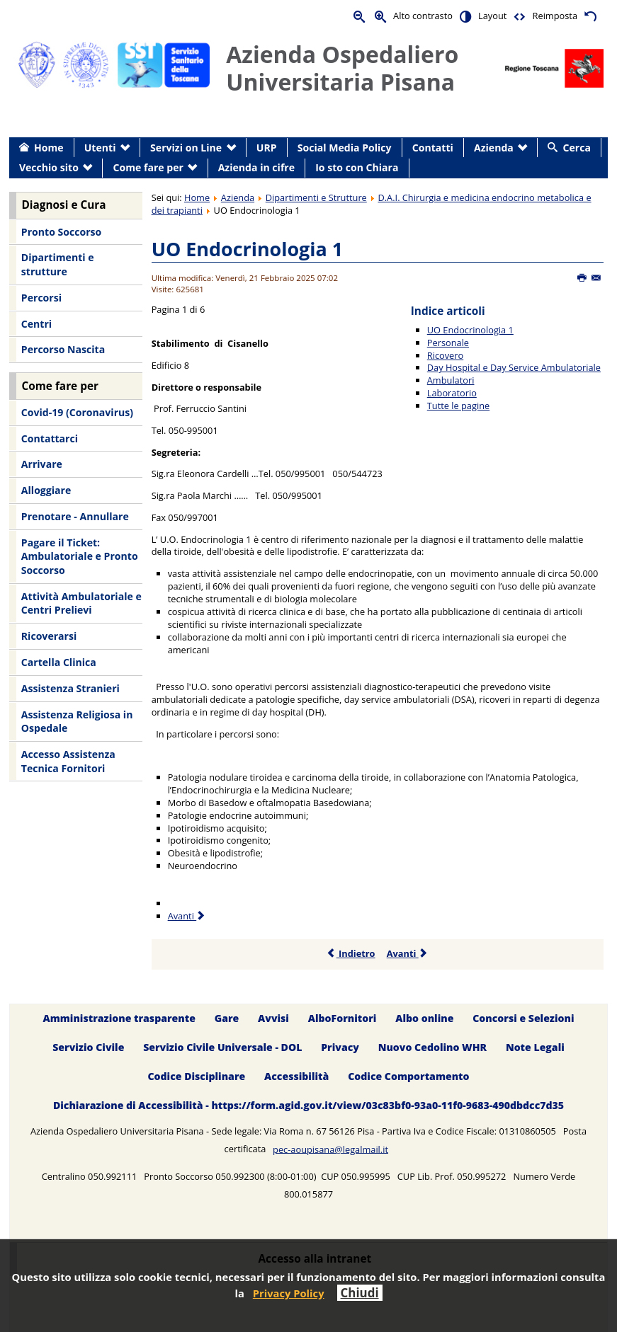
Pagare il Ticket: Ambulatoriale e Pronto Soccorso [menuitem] (79, 556)
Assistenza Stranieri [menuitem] (70, 688)
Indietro (351, 953)
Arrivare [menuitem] (41, 464)
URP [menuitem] (266, 147)
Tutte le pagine (458, 405)
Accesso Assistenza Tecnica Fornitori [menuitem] (68, 761)
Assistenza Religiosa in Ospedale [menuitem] (77, 721)
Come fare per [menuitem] (148, 167)
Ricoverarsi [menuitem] (49, 636)
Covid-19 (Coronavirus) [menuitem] (77, 412)
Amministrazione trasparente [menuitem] (119, 1018)
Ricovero (445, 355)
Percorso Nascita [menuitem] (63, 349)
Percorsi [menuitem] (41, 297)
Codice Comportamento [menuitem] (408, 1076)
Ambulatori (451, 380)
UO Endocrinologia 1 (247, 249)
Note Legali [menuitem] (535, 1047)
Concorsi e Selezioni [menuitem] (523, 1018)
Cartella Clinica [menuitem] (58, 662)
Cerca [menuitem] (577, 147)
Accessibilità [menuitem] (296, 1076)
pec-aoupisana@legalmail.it (330, 1148)
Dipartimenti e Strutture (316, 197)
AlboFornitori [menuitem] (342, 1018)
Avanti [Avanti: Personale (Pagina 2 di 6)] (187, 915)
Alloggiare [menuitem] (46, 490)
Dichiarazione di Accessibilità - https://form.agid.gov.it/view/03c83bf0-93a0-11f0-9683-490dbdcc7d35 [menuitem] (308, 1105)
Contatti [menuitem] (432, 147)
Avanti (408, 953)
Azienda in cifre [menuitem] (256, 167)
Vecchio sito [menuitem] (49, 167)
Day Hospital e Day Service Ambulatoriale (514, 367)
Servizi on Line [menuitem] (186, 147)
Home (197, 197)
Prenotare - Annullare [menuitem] (75, 516)
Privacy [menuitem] (340, 1047)
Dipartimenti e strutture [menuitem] (57, 264)
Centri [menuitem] (36, 324)
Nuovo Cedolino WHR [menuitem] (432, 1047)
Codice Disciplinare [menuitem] (196, 1076)
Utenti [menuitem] (100, 147)
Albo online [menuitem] (424, 1018)
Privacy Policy (288, 1293)
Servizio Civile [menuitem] (88, 1047)
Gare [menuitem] (227, 1018)
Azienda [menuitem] (494, 147)
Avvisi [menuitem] (273, 1018)
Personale (448, 342)
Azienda (237, 197)
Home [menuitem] (49, 147)
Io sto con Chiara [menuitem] (356, 167)
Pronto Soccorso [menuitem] (61, 232)
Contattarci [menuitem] (49, 438)
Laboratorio (452, 392)
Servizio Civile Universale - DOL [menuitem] (222, 1047)
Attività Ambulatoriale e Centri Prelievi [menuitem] (81, 603)
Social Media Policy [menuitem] (345, 147)
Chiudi (360, 1293)
